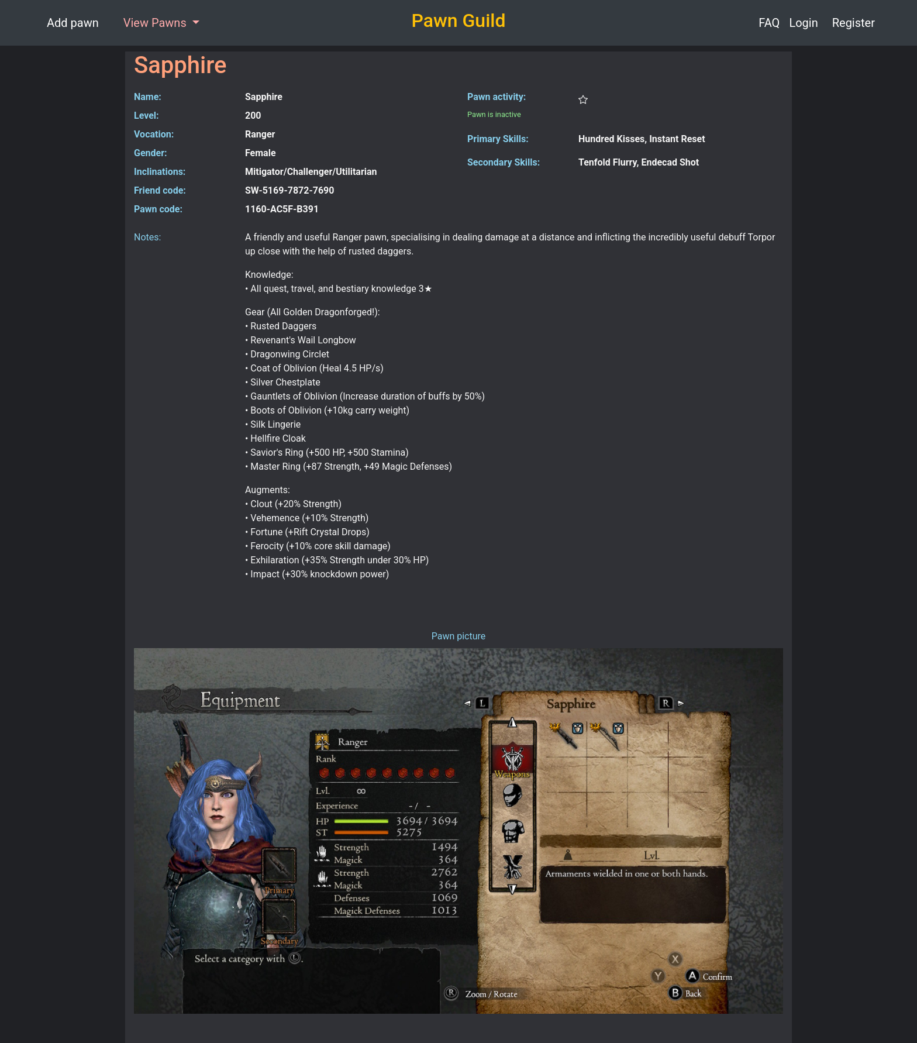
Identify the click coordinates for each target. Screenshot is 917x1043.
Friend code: (160, 190)
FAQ (769, 23)
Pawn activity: (496, 96)
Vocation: (154, 134)
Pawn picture (459, 636)
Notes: (147, 237)
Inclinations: (159, 171)
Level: (146, 115)
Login (803, 23)
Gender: (150, 153)
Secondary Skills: (503, 162)
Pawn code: (158, 209)
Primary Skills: (498, 138)
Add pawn (73, 23)
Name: (147, 96)
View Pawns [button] (156, 23)
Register (853, 23)
